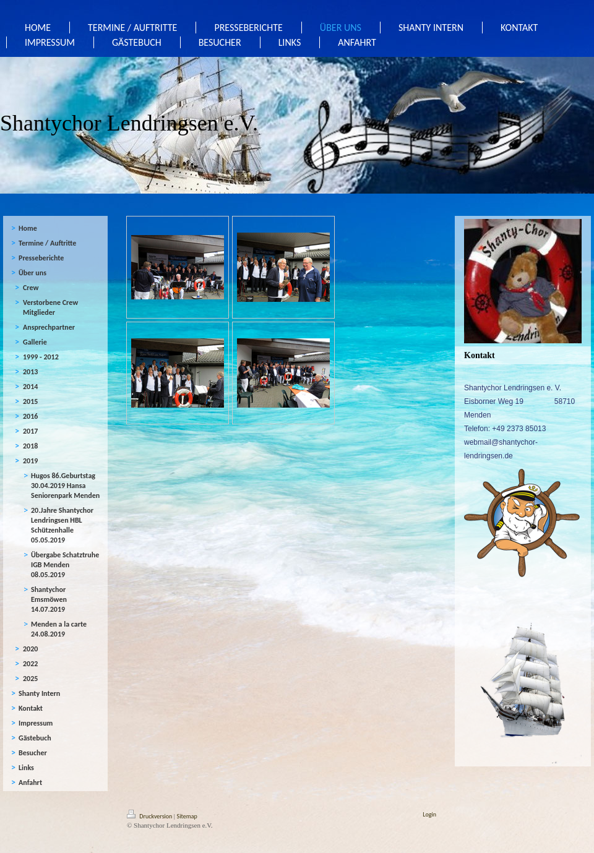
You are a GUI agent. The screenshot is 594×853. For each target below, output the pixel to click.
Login (429, 814)
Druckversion (150, 816)
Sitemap (187, 816)
